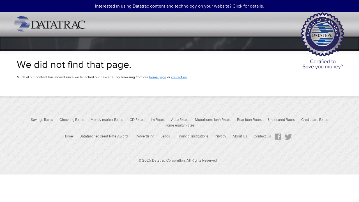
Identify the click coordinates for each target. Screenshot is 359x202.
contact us (179, 77)
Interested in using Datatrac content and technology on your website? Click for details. (179, 6)
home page (157, 77)
